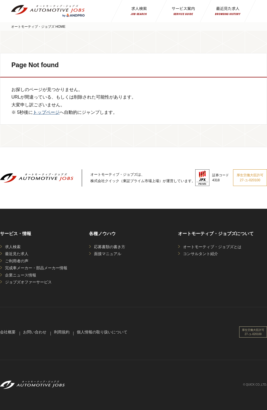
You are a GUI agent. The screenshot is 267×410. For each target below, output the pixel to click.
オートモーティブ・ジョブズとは (212, 247)
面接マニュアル (107, 253)
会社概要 (8, 332)
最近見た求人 (16, 253)
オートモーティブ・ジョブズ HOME (38, 27)
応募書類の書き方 (109, 247)
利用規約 (62, 332)
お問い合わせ (34, 332)
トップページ (46, 112)
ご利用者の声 (16, 261)
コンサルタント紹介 (200, 253)
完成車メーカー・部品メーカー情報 (36, 268)
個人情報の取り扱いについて (102, 332)
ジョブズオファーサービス (28, 282)
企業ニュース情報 (20, 275)
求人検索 (13, 247)
